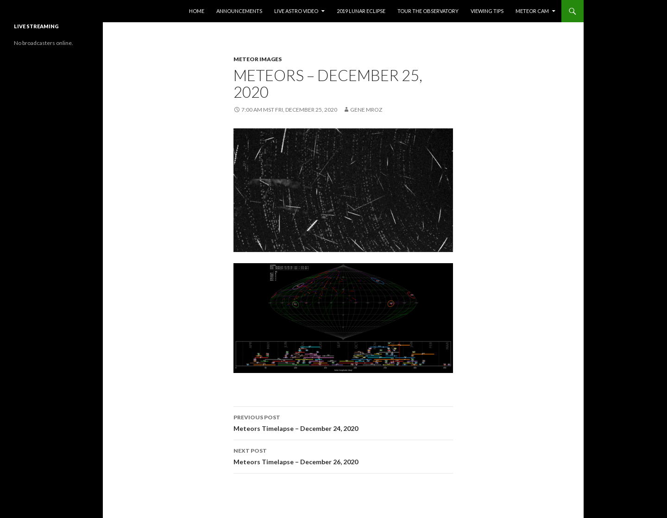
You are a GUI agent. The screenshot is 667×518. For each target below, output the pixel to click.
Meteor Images (257, 59)
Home (196, 11)
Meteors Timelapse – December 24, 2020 (343, 422)
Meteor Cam (532, 11)
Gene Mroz (366, 109)
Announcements (239, 11)
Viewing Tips (487, 11)
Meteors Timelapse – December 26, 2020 (343, 455)
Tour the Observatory (428, 11)
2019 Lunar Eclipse (361, 11)
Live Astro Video (296, 11)
